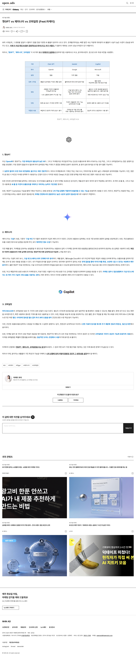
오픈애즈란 (5, 627)
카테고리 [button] (6, 9)
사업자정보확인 (25, 635)
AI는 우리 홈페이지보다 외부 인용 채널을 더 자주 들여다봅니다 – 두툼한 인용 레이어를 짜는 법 (98, 467)
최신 (21, 9)
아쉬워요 (75, 400)
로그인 (132, 3)
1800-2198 (87, 635)
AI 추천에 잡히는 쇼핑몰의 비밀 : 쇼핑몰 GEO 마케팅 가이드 (21, 467)
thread (13, 646)
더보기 (131, 457)
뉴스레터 (43, 627)
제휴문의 (23, 627)
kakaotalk (20, 646)
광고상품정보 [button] (40, 9)
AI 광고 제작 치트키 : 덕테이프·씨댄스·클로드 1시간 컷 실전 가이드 (89, 525)
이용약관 (4, 642)
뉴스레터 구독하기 (10, 608)
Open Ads (8, 3)
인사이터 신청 (33, 627)
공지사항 (15, 627)
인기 (26, 9)
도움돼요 (60, 400)
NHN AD (6, 621)
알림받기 (68, 387)
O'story (16, 9)
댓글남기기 (128, 428)
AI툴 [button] (49, 9)
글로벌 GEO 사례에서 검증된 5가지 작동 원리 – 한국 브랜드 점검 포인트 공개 (26, 525)
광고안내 (51, 627)
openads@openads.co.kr (104, 635)
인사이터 (32, 9)
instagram (5, 646)
